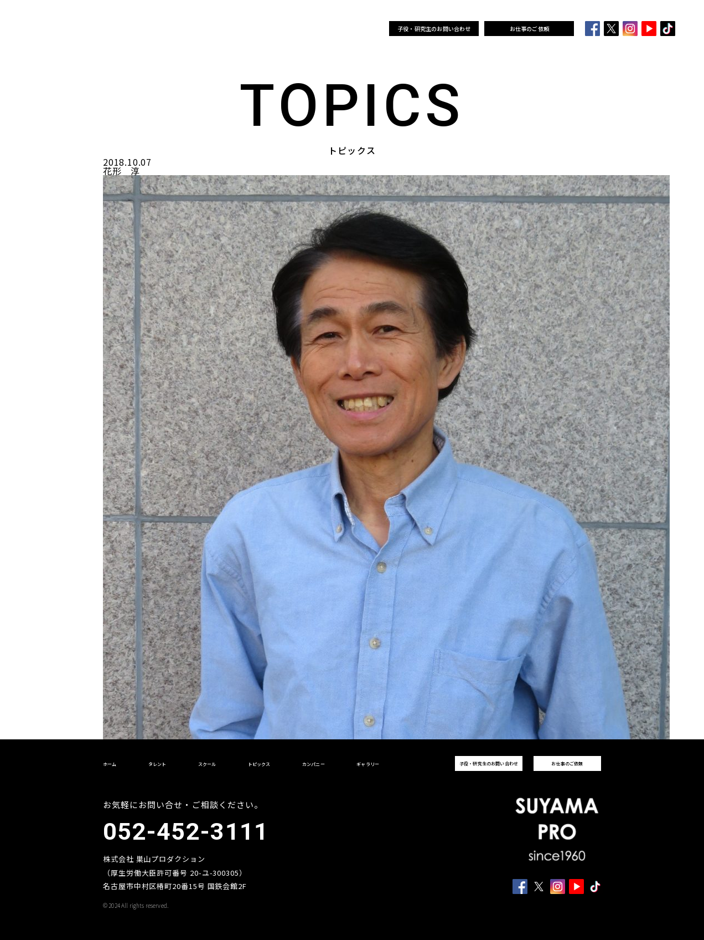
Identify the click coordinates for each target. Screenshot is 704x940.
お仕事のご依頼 (529, 28)
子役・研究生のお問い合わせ (434, 28)
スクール (217, 29)
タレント (174, 29)
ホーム (133, 29)
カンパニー (313, 29)
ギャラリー (362, 29)
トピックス (264, 29)
